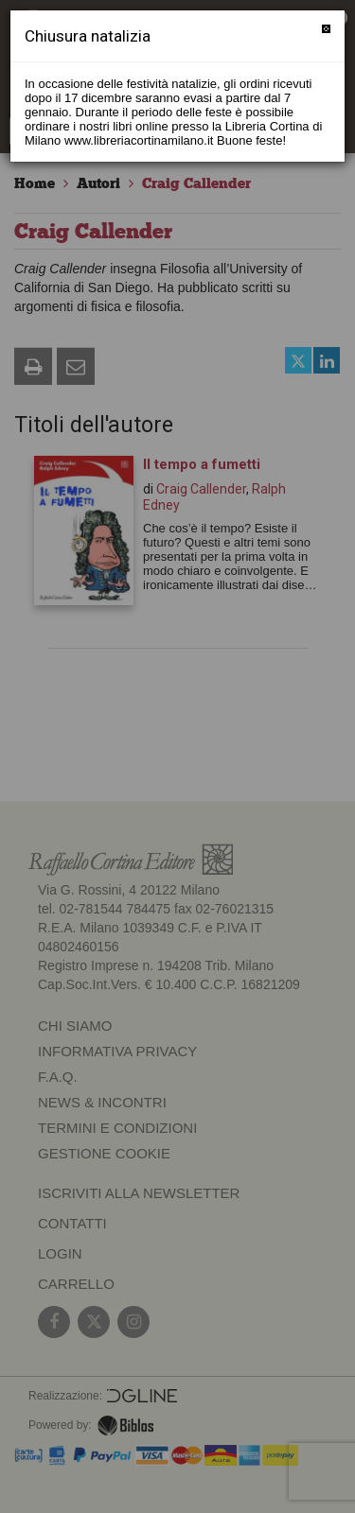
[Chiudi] (326, 29)
